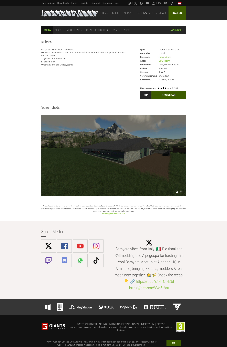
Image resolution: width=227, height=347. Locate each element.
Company (107, 2)
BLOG (105, 12)
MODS (146, 12)
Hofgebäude (165, 57)
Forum (74, 2)
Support (96, 2)
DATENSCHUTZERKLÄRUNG (92, 324)
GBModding (164, 60)
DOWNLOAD (168, 95)
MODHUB (47, 30)
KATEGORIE (100, 30)
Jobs (117, 2)
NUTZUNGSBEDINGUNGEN (124, 324)
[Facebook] (141, 3)
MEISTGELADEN (74, 30)
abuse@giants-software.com (113, 213)
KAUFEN (177, 13)
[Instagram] (153, 3)
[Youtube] (147, 3)
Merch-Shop (48, 2)
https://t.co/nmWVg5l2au (149, 288)
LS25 (114, 30)
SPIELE (116, 12)
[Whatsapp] (129, 3)
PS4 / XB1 (124, 30)
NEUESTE (59, 30)
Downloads (63, 2)
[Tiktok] (172, 3)
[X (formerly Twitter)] (135, 3)
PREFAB (88, 30)
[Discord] (166, 3)
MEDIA (127, 12)
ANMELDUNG (176, 30)
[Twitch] (160, 3)
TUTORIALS (160, 12)
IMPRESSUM (147, 324)
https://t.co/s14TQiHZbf (155, 281)
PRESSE (161, 324)
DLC (137, 12)
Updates (85, 2)
